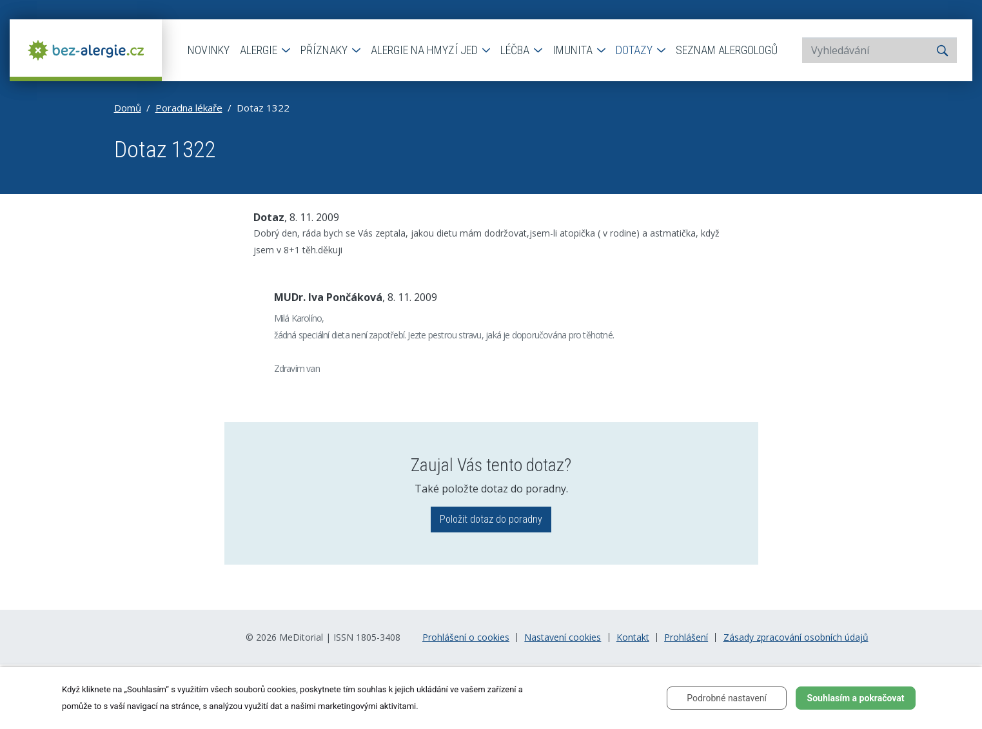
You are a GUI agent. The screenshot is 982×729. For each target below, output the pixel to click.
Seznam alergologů (727, 50)
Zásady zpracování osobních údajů (796, 637)
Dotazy (635, 50)
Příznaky (325, 50)
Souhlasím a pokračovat (856, 698)
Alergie (260, 50)
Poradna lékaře (188, 107)
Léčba (516, 50)
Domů (127, 107)
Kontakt (632, 637)
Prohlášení (686, 637)
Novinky (209, 50)
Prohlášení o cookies (465, 637)
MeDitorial (301, 637)
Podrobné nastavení (727, 698)
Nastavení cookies (562, 637)
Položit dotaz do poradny (491, 519)
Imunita (574, 50)
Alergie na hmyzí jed (425, 50)
